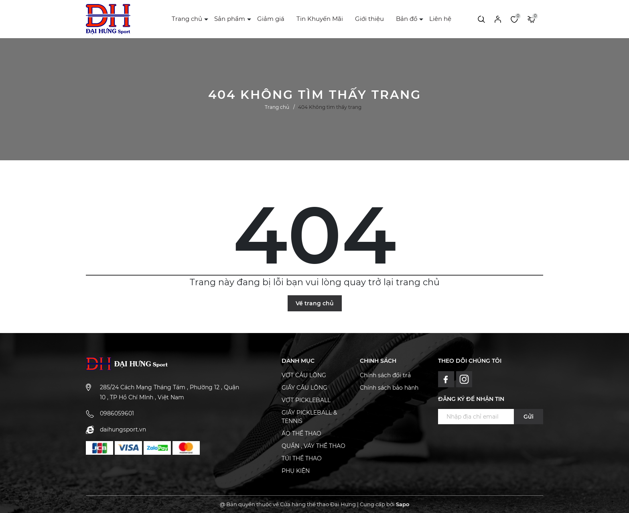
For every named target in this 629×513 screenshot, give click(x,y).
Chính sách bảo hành (389, 387)
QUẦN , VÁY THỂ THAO (313, 446)
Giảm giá (270, 18)
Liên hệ (440, 18)
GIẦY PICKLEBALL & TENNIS (309, 417)
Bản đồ (406, 18)
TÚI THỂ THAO (302, 458)
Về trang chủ (315, 303)
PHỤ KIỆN (296, 470)
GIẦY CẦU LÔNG (304, 387)
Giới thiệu (369, 18)
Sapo (402, 504)
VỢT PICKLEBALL (306, 400)
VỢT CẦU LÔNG (304, 375)
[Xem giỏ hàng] (531, 18)
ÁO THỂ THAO (301, 433)
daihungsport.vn (123, 429)
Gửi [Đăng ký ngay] (528, 416)
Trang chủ (187, 18)
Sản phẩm (229, 18)
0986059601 (117, 413)
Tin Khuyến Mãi (319, 18)
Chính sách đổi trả (385, 375)
